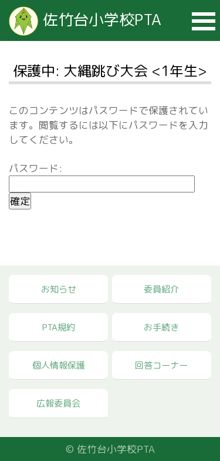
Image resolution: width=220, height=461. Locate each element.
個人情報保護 (58, 365)
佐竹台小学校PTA (85, 19)
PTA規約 (58, 327)
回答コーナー (161, 365)
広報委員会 (58, 403)
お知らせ (58, 289)
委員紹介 (161, 289)
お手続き (161, 327)
